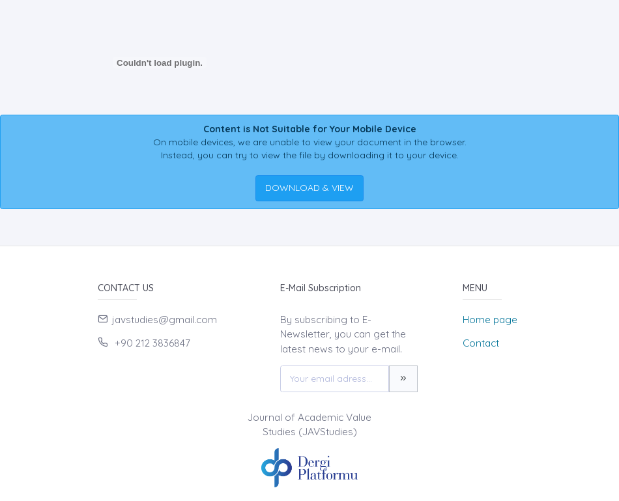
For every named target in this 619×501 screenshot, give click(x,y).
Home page (490, 319)
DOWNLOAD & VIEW (309, 187)
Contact (481, 343)
